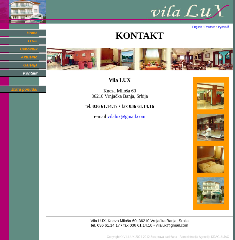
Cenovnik (29, 49)
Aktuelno (29, 57)
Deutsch (210, 27)
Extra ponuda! (24, 89)
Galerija (30, 65)
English (197, 27)
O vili (33, 41)
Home (32, 33)
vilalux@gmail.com (126, 116)
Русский (223, 27)
